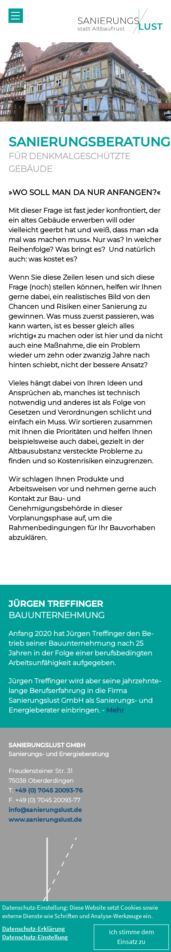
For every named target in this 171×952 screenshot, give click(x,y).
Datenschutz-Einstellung (35, 937)
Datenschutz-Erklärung (33, 928)
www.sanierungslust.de (45, 819)
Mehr (115, 710)
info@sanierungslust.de (45, 810)
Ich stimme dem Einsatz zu (131, 936)
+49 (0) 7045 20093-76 (49, 790)
